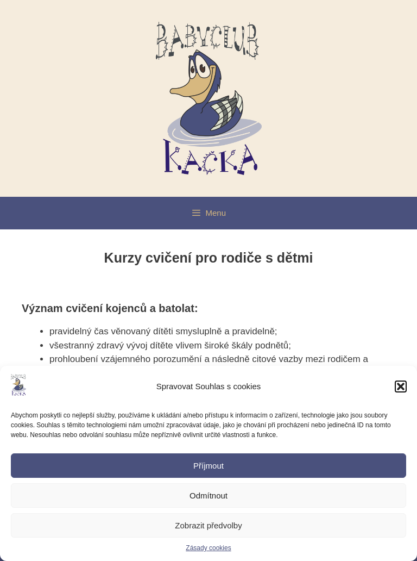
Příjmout (208, 465)
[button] (400, 386)
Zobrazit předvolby (208, 525)
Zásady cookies (208, 548)
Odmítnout (208, 495)
